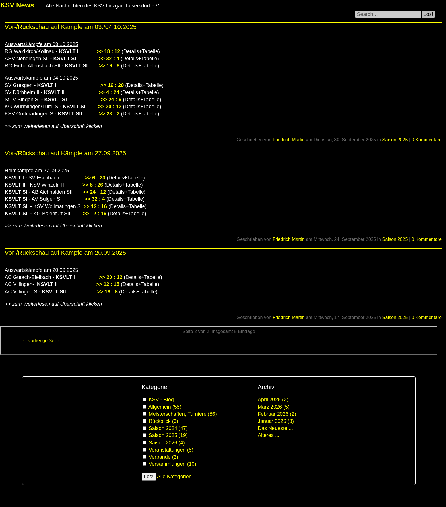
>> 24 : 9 (111, 99)
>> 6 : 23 (95, 178)
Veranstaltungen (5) (171, 450)
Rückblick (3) (163, 421)
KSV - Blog (161, 399)
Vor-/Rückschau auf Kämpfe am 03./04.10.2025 (71, 26)
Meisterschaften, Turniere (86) (183, 414)
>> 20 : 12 (109, 106)
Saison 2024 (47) (168, 428)
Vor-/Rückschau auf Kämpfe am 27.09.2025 (65, 153)
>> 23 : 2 (109, 114)
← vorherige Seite (40, 340)
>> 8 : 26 (92, 185)
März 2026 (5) (274, 407)
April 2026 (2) (273, 399)
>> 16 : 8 (107, 292)
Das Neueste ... (275, 428)
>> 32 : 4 (109, 58)
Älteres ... (268, 435)
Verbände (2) (163, 457)
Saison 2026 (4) (167, 443)
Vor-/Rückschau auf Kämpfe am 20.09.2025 (65, 252)
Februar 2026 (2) (277, 414)
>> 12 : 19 (94, 213)
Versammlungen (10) (172, 464)
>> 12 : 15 (107, 284)
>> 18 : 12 (108, 51)
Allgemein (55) (164, 407)
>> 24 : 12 (94, 192)
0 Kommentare (427, 139)
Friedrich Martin (288, 139)
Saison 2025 (395, 139)
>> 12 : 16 (95, 206)
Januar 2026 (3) (276, 421)
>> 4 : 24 (109, 92)
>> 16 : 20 (112, 85)
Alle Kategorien (174, 476)
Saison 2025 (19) (168, 435)
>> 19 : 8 (109, 66)
